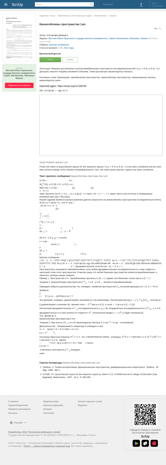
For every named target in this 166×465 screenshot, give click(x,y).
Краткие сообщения (59, 44)
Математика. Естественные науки (75, 15)
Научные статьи (47, 15)
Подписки (108, 4)
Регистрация (157, 6)
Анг (160, 29)
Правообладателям (18, 405)
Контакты (13, 413)
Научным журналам (53, 405)
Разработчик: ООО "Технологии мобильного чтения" (34, 432)
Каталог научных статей (90, 401)
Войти (154, 3)
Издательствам (50, 401)
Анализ (113, 15)
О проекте (13, 401)
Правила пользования (19, 409)
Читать (50, 60)
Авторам (47, 409)
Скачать (70, 60)
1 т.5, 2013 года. (66, 48)
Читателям (48, 413)
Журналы (82, 405)
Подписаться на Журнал (19, 85)
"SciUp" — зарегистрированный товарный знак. (46, 446)
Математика (100, 15)
